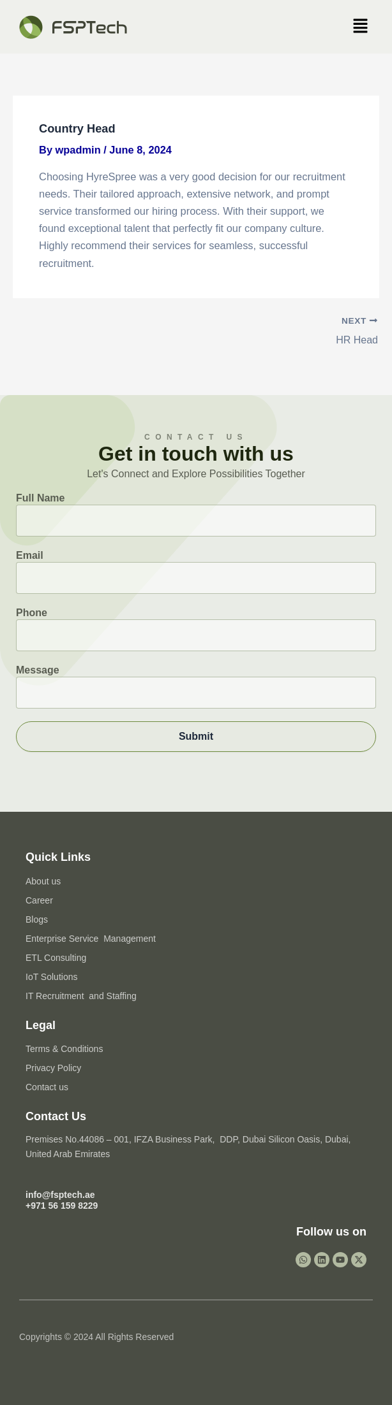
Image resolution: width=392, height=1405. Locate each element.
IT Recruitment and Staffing (81, 995)
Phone (196, 629)
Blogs (37, 919)
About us (43, 880)
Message (196, 687)
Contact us (47, 1087)
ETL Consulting (56, 957)
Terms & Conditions (64, 1049)
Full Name (196, 515)
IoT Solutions (51, 976)
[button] (360, 27)
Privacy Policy (53, 1068)
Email (196, 572)
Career (39, 900)
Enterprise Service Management (91, 938)
